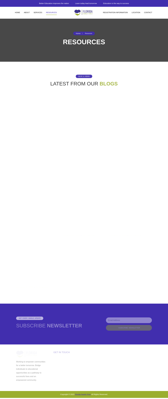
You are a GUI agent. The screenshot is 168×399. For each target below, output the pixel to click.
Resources (51, 12)
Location (136, 12)
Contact (148, 12)
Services (38, 12)
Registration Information (115, 12)
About (27, 12)
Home (17, 12)
